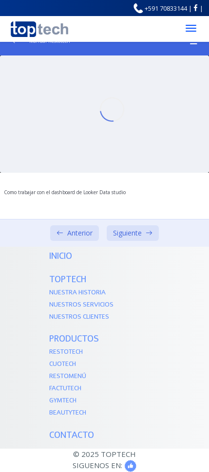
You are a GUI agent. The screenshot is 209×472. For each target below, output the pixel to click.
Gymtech (62, 401)
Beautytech (67, 413)
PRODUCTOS (74, 339)
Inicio (60, 256)
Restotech (66, 352)
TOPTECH (67, 280)
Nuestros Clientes (79, 317)
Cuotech (62, 364)
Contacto (71, 435)
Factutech (65, 388)
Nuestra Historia (77, 293)
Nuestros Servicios (81, 305)
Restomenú (67, 376)
